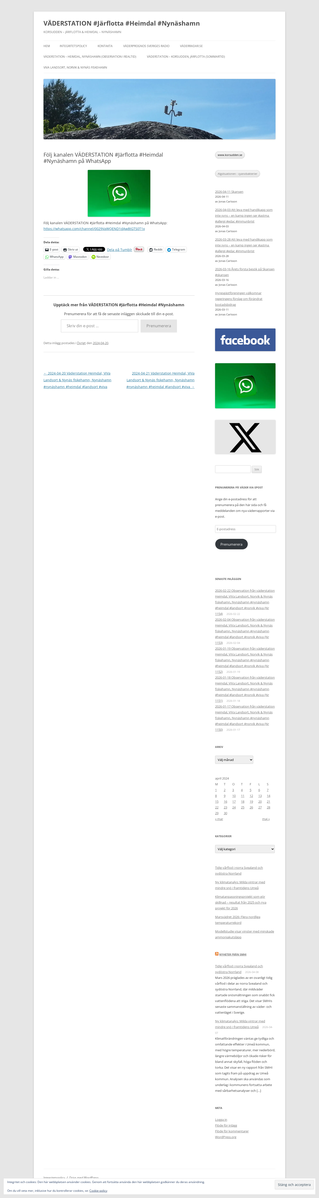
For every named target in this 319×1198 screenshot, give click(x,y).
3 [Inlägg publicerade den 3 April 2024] (233, 790)
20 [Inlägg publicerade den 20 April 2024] (260, 801)
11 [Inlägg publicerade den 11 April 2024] (242, 796)
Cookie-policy (98, 1191)
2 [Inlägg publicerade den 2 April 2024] (224, 790)
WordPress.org (225, 1137)
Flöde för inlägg (226, 1125)
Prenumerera (158, 325)
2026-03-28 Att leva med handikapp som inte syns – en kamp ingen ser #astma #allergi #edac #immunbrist (244, 245)
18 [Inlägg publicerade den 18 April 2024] (242, 801)
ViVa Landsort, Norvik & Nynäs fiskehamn (75, 67)
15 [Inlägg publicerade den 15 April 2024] (216, 801)
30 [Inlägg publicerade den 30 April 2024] (225, 813)
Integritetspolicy (73, 46)
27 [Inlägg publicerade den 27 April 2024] (260, 807)
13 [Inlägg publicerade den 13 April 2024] (260, 796)
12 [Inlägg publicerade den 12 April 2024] (251, 796)
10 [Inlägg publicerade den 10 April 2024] (234, 796)
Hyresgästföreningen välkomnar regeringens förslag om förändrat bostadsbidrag (238, 299)
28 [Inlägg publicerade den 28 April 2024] (268, 807)
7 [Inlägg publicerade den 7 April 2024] (267, 790)
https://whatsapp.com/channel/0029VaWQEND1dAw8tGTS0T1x (94, 228)
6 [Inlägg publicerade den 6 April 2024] (259, 790)
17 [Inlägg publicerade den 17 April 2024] (234, 801)
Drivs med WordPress (84, 1178)
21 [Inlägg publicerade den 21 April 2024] (268, 801)
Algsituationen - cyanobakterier (237, 173)
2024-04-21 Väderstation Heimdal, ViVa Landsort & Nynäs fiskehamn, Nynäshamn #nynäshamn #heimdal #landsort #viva (160, 380)
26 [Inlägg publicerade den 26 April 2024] (251, 807)
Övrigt (81, 343)
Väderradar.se (191, 46)
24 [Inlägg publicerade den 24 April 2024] (234, 807)
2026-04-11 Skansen (229, 191)
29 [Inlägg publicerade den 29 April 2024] (216, 813)
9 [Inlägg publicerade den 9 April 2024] (224, 796)
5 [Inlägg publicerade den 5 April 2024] (250, 790)
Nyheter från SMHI (232, 954)
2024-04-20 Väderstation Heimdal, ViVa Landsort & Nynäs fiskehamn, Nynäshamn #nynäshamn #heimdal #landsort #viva (77, 380)
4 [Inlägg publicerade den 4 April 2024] (242, 790)
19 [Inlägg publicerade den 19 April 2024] (251, 801)
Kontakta (105, 46)
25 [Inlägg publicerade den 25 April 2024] (242, 807)
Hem (47, 46)
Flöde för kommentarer (232, 1131)
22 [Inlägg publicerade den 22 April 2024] (216, 807)
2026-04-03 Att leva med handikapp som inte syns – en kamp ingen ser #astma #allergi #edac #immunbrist (244, 215)
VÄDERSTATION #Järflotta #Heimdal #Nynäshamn (122, 23)
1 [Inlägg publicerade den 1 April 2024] (216, 790)
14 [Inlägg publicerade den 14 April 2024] (268, 796)
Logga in (221, 1119)
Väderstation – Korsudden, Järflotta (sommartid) (186, 57)
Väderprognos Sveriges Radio (146, 46)
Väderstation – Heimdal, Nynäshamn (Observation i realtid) (90, 57)
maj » (266, 819)
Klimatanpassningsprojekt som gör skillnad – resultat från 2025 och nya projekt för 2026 (240, 902)
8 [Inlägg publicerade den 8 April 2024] (216, 796)
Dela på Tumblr (119, 249)
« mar (219, 819)
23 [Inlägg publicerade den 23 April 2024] (225, 807)
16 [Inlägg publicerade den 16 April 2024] (225, 801)
